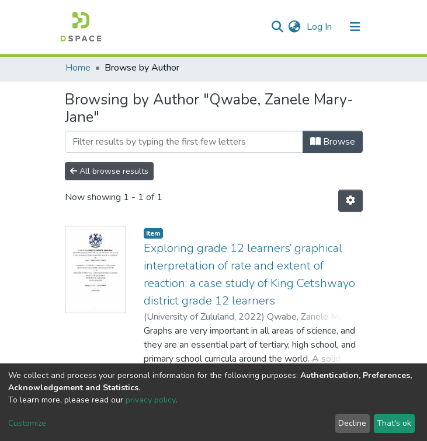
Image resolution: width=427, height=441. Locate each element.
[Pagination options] (350, 201)
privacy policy (150, 399)
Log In (320, 26)
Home (78, 67)
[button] (294, 27)
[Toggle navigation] (355, 26)
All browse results (109, 171)
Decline (352, 423)
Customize (27, 423)
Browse (332, 141)
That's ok (394, 423)
